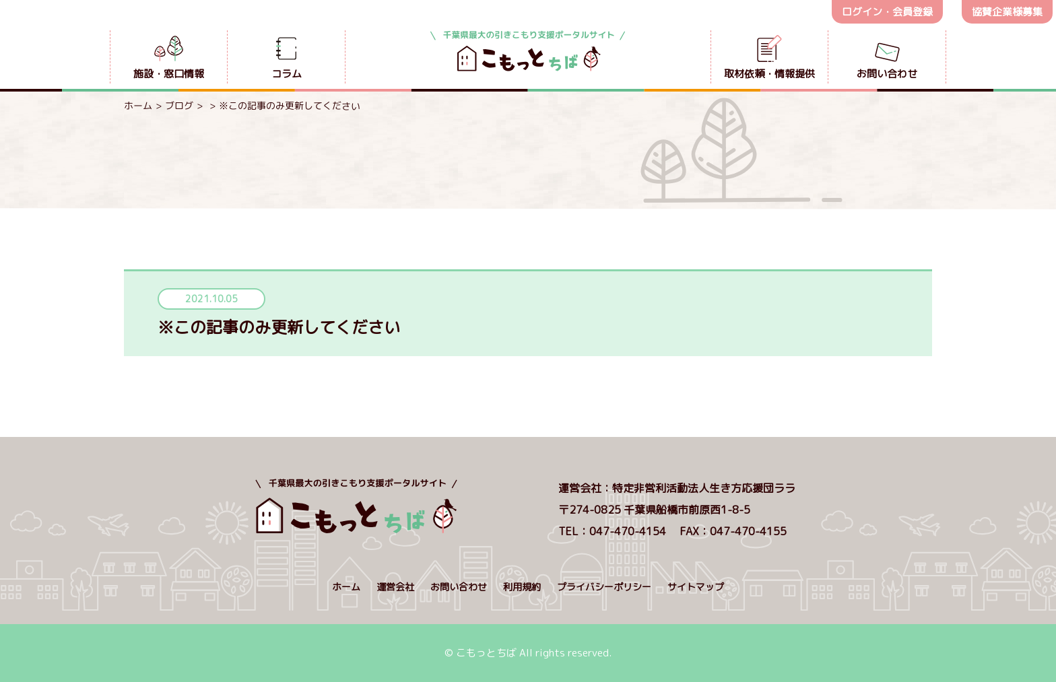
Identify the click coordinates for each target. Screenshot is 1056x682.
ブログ (179, 105)
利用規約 (522, 586)
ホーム (138, 105)
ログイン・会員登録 (887, 12)
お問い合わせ (458, 586)
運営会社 (395, 586)
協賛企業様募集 (1007, 12)
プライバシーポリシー (604, 586)
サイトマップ (695, 586)
